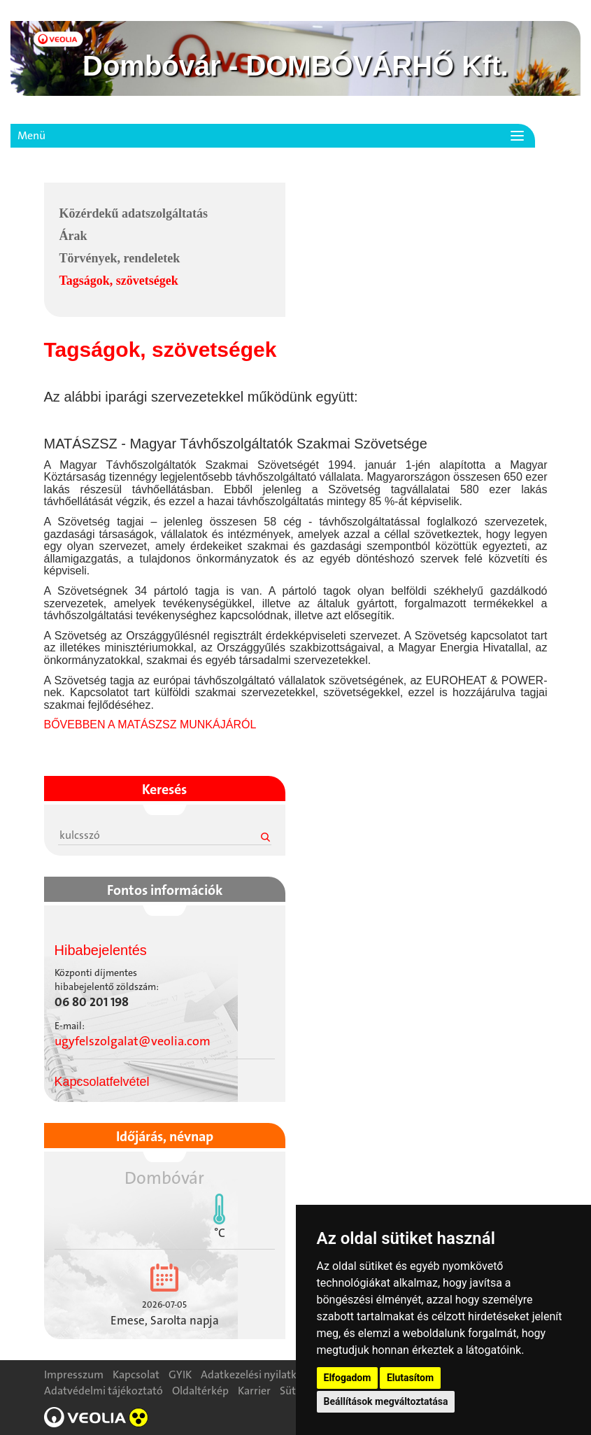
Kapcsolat (136, 1374)
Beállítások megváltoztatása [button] (386, 1401)
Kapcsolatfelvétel (102, 1082)
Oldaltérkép (200, 1390)
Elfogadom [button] (347, 1377)
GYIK (180, 1374)
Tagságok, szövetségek (118, 281)
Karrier (254, 1390)
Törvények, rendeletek (119, 258)
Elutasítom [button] (410, 1377)
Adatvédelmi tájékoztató (103, 1390)
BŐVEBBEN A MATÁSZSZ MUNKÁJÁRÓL (150, 724)
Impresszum (74, 1374)
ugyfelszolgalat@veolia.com (133, 1041)
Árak (73, 236)
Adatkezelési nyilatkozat (259, 1374)
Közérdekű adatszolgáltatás (133, 213)
